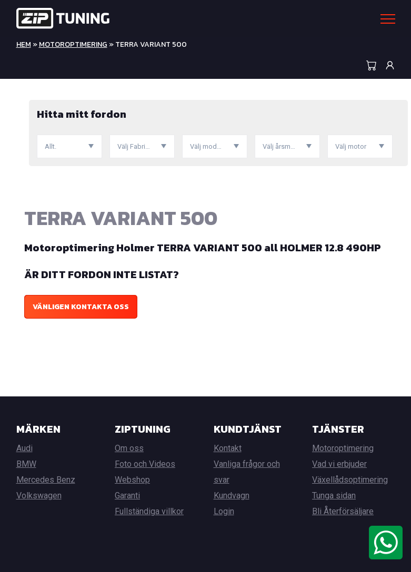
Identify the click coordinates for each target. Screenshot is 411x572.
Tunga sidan (334, 495)
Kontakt (228, 448)
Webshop (132, 480)
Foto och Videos (145, 464)
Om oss (129, 448)
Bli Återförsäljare (343, 511)
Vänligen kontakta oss (81, 306)
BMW (26, 464)
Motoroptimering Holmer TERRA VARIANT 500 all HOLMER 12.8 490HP (202, 248)
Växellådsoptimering (350, 480)
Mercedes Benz (45, 480)
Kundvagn (231, 495)
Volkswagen (39, 495)
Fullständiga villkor (149, 511)
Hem (23, 44)
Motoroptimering (73, 44)
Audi (24, 448)
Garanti (127, 495)
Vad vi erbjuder (339, 464)
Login (224, 511)
